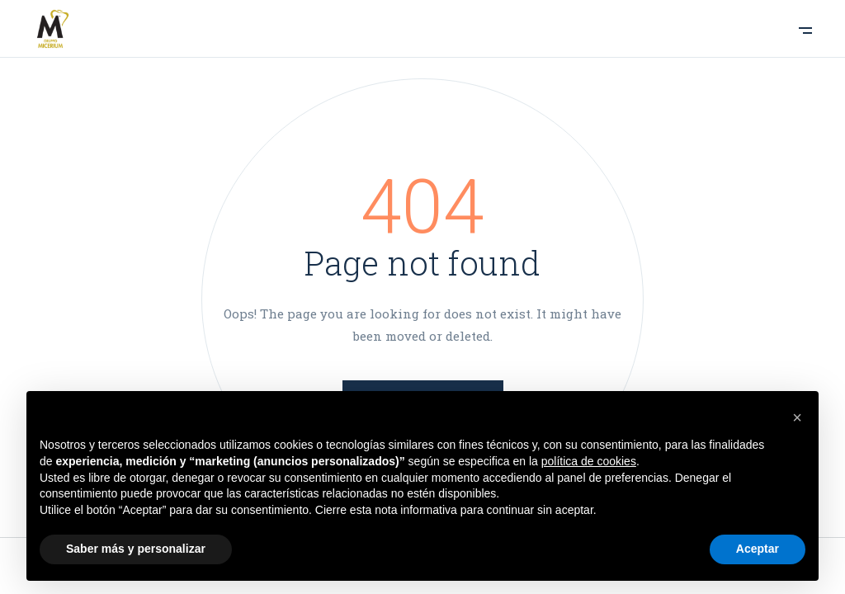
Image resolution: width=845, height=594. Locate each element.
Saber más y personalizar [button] (135, 548)
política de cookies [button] (588, 461)
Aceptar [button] (757, 548)
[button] (797, 417)
